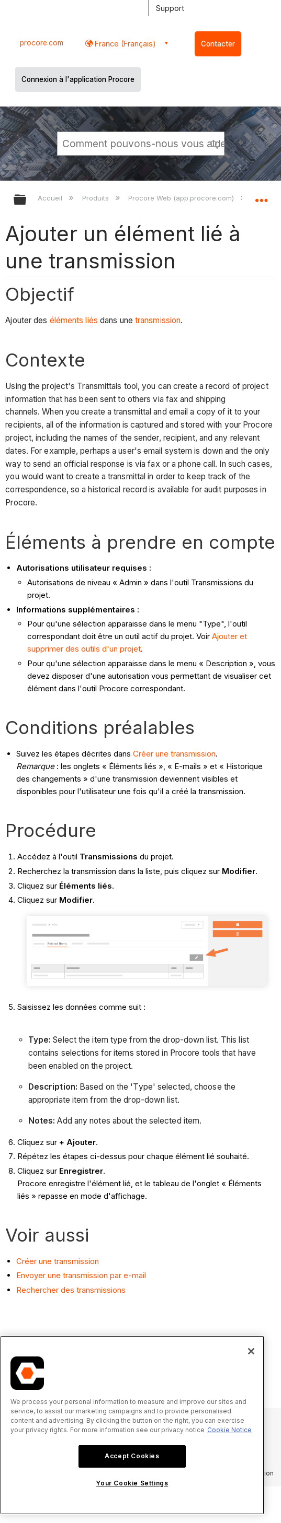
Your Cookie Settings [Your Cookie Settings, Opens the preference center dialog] (132, 1483)
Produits (96, 198)
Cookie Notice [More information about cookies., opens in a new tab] (229, 1430)
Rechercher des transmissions (71, 1290)
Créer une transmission (174, 754)
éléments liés (74, 320)
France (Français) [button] (124, 43)
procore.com (41, 43)
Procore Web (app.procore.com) (182, 198)
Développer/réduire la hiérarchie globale (26, 200)
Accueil (51, 198)
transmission (158, 320)
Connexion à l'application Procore (77, 79)
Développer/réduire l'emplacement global (261, 196)
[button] (214, 143)
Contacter (218, 44)
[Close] (251, 1351)
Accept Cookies (132, 1456)
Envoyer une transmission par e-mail (81, 1275)
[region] (132, 1425)
